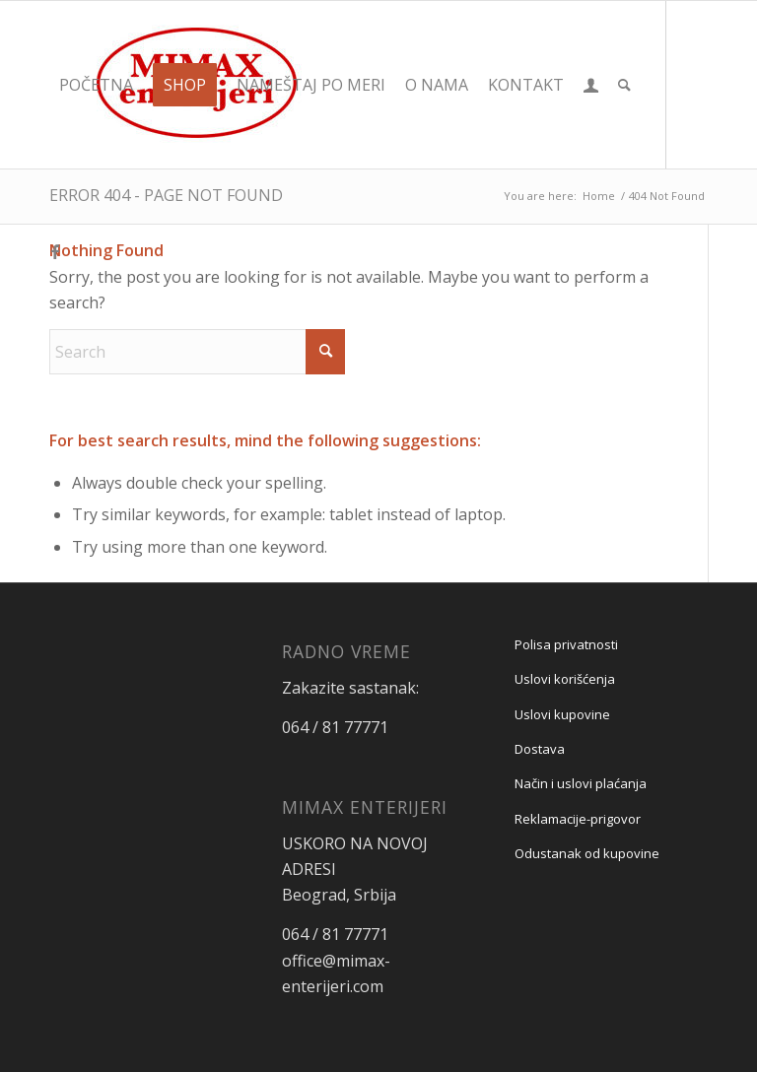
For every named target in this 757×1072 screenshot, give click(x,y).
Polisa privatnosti (566, 644)
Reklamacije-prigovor (578, 819)
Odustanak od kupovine (587, 853)
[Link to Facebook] (55, 251)
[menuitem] (96, 84)
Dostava (540, 749)
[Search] (624, 84)
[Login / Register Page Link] (591, 84)
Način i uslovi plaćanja (581, 783)
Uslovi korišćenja (565, 679)
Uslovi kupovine (562, 714)
